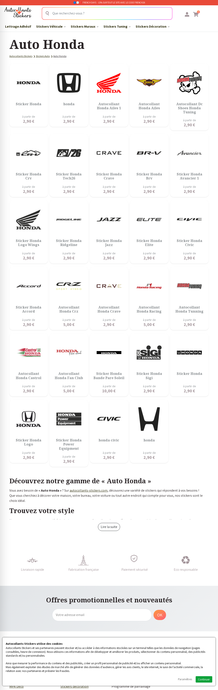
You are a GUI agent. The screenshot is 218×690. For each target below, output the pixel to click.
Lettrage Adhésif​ (18, 26)
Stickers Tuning (117, 26)
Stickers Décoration (152, 26)
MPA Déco (16, 686)
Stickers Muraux (84, 26)
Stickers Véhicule (51, 26)
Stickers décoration (74, 686)
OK (159, 615)
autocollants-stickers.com (89, 490)
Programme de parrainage (131, 686)
